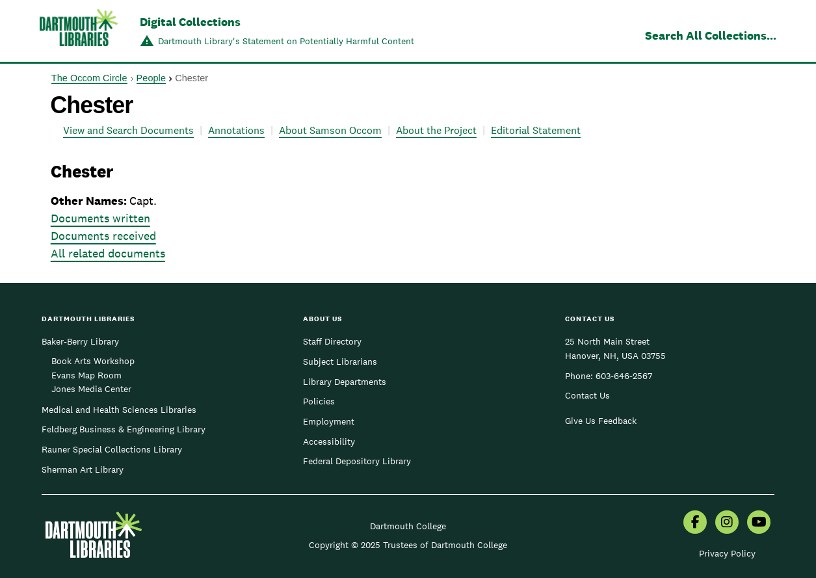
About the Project (436, 130)
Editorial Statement (536, 130)
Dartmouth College (408, 526)
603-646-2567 (624, 376)
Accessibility (329, 441)
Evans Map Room (86, 375)
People (151, 78)
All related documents (108, 253)
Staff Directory (332, 341)
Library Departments (344, 382)
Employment (328, 421)
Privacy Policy (727, 553)
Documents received (103, 235)
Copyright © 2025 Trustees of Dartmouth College (408, 545)
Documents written (100, 218)
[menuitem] (695, 523)
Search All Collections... (710, 35)
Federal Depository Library (357, 461)
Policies (319, 401)
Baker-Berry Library (80, 341)
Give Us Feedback (601, 421)
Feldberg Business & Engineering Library (123, 429)
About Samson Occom (330, 130)
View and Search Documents (128, 130)
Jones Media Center (91, 389)
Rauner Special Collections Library (112, 449)
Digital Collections (190, 21)
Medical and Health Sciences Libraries (119, 409)
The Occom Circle (89, 78)
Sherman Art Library (83, 469)
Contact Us (587, 395)
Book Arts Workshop (93, 361)
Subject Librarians (340, 361)
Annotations (236, 130)
